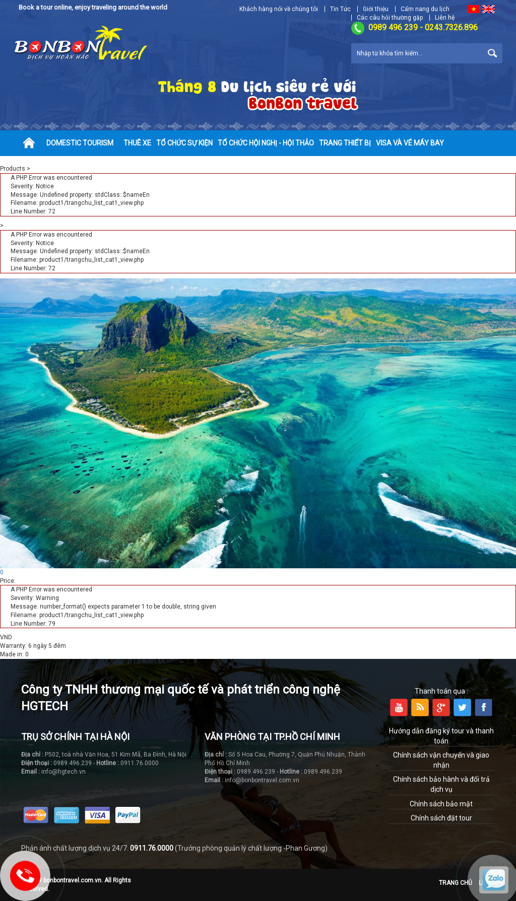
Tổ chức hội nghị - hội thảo (266, 143)
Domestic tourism (79, 143)
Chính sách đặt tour (441, 818)
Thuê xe (137, 143)
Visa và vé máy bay (410, 143)
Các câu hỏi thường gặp (390, 18)
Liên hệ (445, 18)
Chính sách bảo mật (441, 804)
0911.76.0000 (151, 848)
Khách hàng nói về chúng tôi (278, 9)
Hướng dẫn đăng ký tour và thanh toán (441, 736)
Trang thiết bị (345, 143)
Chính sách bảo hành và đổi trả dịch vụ (441, 784)
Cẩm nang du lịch (425, 9)
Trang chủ (455, 882)
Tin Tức (340, 9)
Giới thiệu (376, 9)
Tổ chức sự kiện (184, 143)
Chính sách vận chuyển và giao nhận (441, 760)
